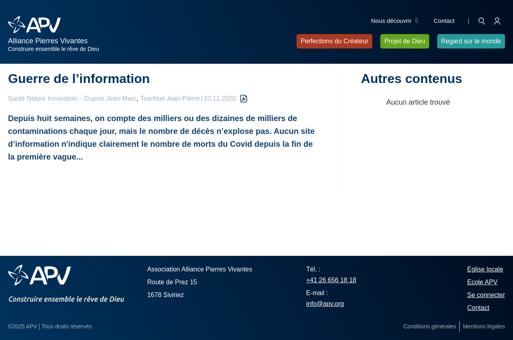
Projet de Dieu (404, 41)
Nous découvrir (394, 21)
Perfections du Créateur (334, 41)
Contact (444, 20)
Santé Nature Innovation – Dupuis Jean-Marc (72, 98)
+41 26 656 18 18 (331, 280)
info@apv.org (325, 303)
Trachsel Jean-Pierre (170, 98)
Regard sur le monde (471, 41)
